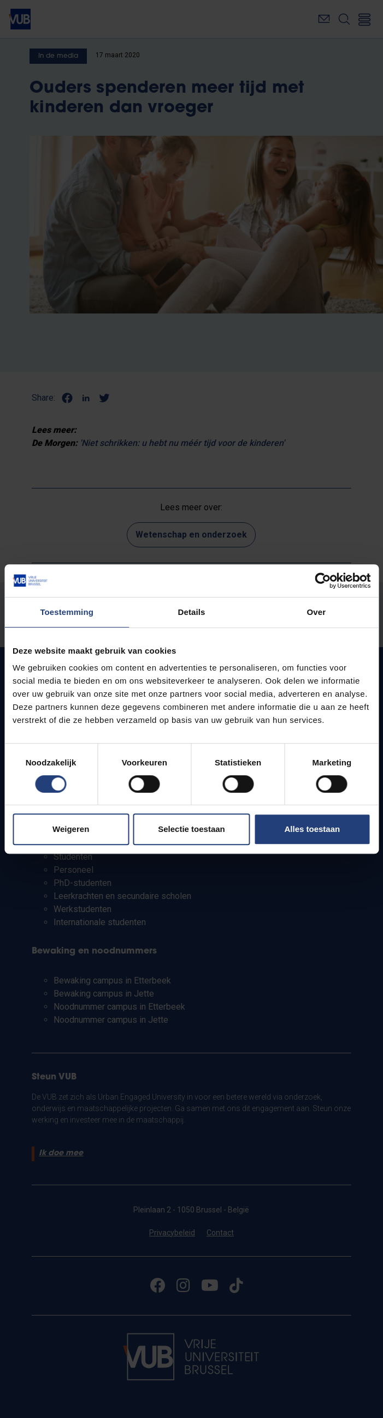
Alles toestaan (312, 829)
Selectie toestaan (191, 829)
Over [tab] (316, 612)
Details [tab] (191, 612)
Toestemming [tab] (66, 612)
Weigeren (70, 829)
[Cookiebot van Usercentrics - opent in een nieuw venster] (322, 580)
